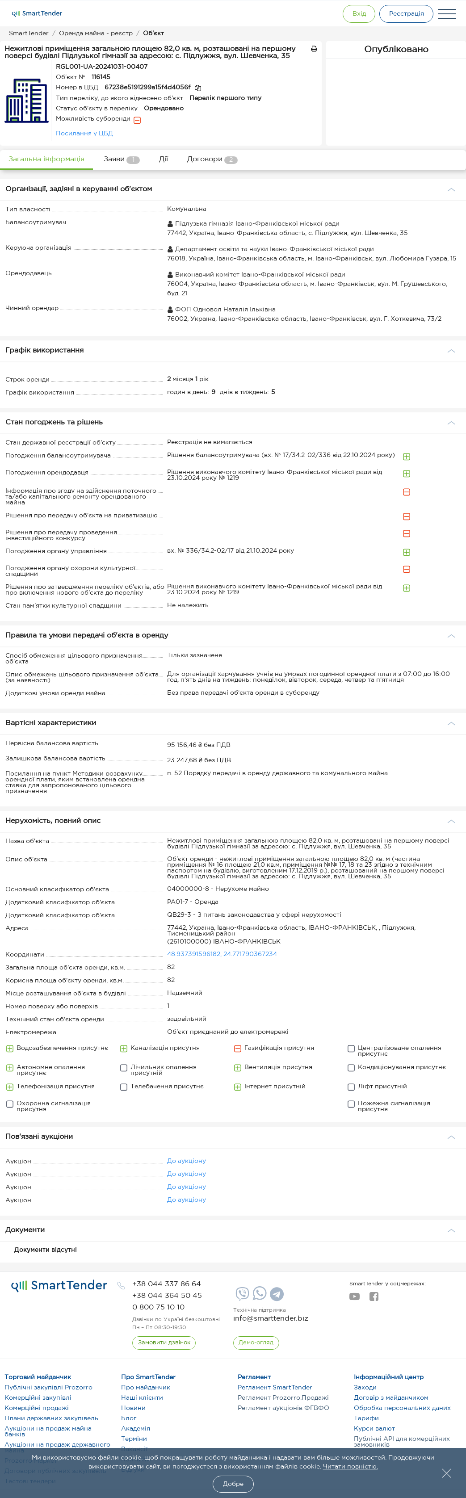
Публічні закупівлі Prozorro (48, 1387)
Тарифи (366, 1418)
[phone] (166, 1284)
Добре (233, 1484)
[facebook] (374, 1299)
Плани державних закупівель (51, 1418)
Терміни (134, 1439)
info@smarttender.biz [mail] (270, 1318)
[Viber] (241, 1297)
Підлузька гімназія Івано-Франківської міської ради (253, 224)
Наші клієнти (142, 1398)
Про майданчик (145, 1387)
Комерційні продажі (36, 1408)
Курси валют (374, 1428)
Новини (133, 1408)
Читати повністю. (350, 1466)
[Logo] (37, 14)
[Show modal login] (357, 14)
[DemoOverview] (256, 1343)
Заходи (365, 1387)
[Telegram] (276, 1297)
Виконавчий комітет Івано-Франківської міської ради (256, 274)
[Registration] (405, 14)
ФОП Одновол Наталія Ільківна (221, 309)
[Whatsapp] (258, 1298)
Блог (128, 1418)
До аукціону (186, 1161)
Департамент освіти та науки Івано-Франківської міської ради (270, 249)
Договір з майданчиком (391, 1398)
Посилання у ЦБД (84, 133)
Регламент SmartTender (275, 1387)
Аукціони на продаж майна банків (48, 1431)
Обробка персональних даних (402, 1408)
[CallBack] (164, 1343)
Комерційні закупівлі (37, 1398)
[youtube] (354, 1299)
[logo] (59, 1286)
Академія (135, 1428)
